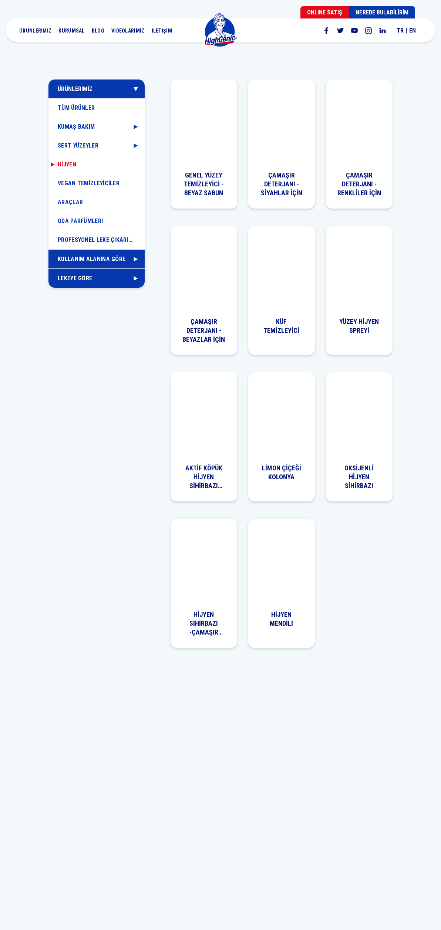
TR (400, 30)
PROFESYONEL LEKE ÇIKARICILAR (101, 239)
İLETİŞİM (162, 31)
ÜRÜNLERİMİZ (35, 31)
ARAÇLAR (70, 202)
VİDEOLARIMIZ (128, 31)
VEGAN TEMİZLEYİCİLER (88, 183)
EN (412, 30)
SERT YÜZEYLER (78, 145)
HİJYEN (67, 164)
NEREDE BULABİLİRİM (382, 12)
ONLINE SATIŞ (324, 12)
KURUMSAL (71, 31)
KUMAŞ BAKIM (76, 126)
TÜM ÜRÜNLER (76, 107)
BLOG (98, 31)
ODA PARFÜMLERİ (80, 220)
